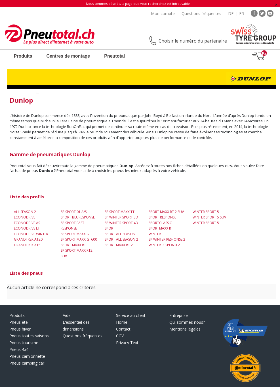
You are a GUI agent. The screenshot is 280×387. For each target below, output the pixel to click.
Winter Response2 (164, 245)
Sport (110, 228)
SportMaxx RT (161, 228)
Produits (23, 56)
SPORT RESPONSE (162, 217)
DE (230, 13)
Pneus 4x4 (18, 349)
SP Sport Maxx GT (76, 234)
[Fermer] (276, 5)
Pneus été (18, 322)
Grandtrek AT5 (27, 245)
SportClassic (160, 222)
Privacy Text (127, 342)
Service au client (131, 315)
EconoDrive (24, 217)
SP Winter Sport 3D (121, 217)
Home (121, 322)
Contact (123, 329)
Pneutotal (114, 56)
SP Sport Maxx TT (119, 211)
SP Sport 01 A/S (74, 211)
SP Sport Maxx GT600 (79, 239)
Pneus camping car (26, 363)
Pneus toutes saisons (29, 335)
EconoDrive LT (27, 228)
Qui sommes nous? (187, 322)
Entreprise (178, 315)
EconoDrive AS (27, 222)
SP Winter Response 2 (167, 239)
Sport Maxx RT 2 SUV (166, 211)
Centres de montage (68, 56)
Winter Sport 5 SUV (209, 217)
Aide (67, 315)
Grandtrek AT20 (28, 239)
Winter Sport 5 (206, 211)
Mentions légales (185, 329)
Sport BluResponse (78, 217)
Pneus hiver (20, 329)
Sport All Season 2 (121, 239)
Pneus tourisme (23, 342)
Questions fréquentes (201, 13)
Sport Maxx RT (73, 245)
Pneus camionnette (27, 356)
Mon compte (163, 13)
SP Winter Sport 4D (121, 222)
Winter (155, 234)
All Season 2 (25, 211)
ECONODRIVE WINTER (31, 234)
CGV (120, 335)
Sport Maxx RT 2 (119, 245)
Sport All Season (120, 234)
